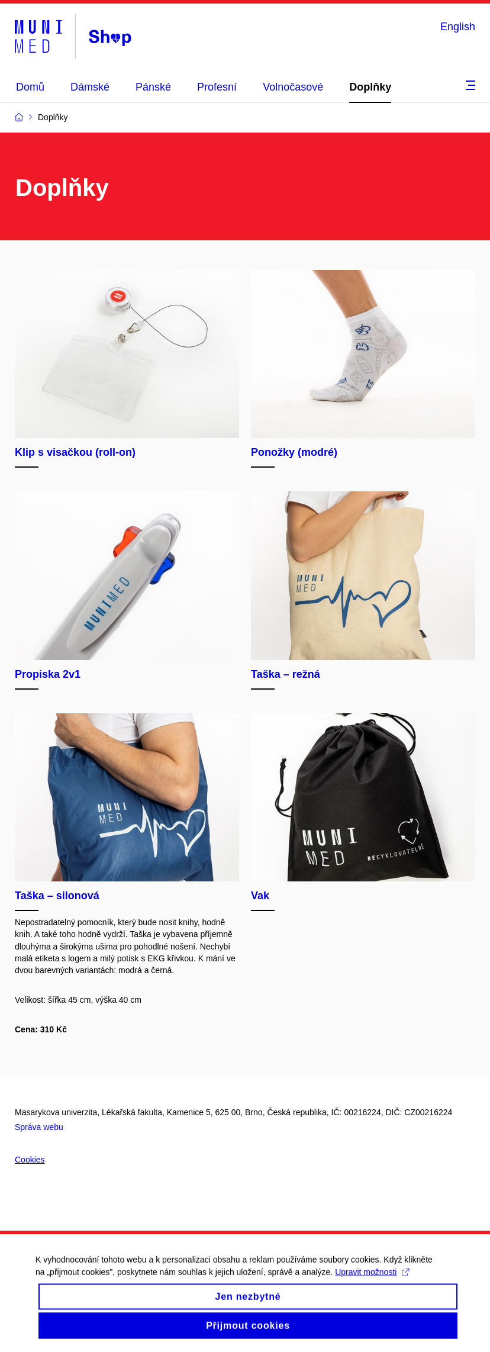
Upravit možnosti (372, 1282)
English (457, 27)
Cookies (30, 1159)
